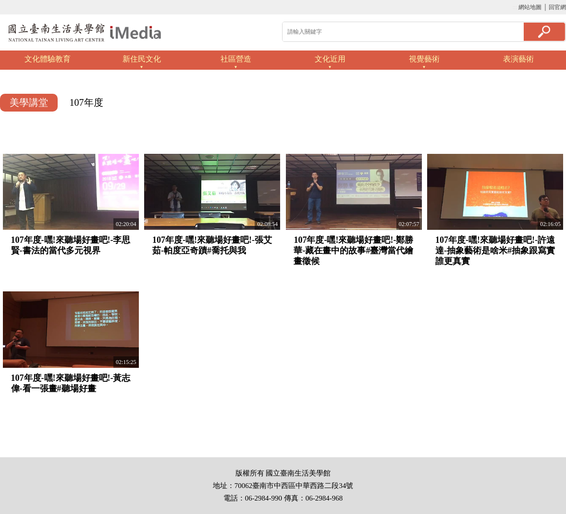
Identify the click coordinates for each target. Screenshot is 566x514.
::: (514, 7)
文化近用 (330, 59)
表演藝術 (518, 59)
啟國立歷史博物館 (85, 32)
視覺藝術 (424, 59)
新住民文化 (142, 59)
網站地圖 (529, 7)
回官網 (557, 7)
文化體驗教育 (48, 59)
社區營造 (236, 59)
